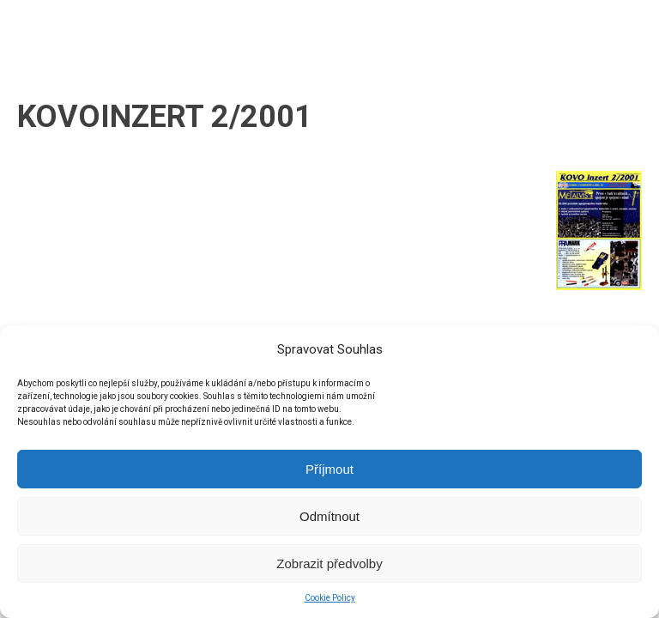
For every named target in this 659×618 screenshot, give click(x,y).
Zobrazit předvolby (329, 563)
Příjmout (329, 469)
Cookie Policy (330, 598)
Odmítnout (329, 516)
